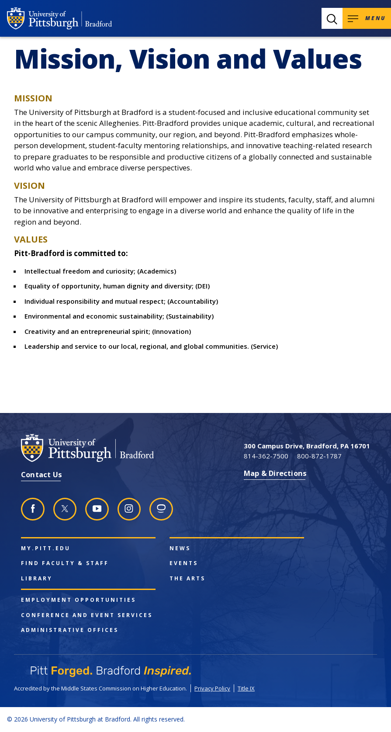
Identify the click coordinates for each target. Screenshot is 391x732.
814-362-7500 (266, 455)
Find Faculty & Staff (65, 563)
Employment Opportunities (78, 600)
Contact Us (41, 474)
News (180, 548)
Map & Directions (275, 473)
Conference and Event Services (86, 615)
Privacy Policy (212, 688)
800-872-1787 (319, 455)
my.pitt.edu (45, 548)
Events (184, 563)
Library (36, 579)
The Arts (187, 579)
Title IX (246, 688)
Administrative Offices (69, 630)
